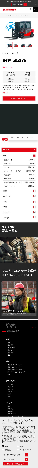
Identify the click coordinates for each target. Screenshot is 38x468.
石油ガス (10, 350)
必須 (6, 447)
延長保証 (10, 409)
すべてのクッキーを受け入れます (16, 463)
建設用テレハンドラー (15, 365)
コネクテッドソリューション (17, 416)
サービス (9, 403)
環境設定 (8, 450)
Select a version (19, 4)
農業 (9, 343)
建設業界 (10, 345)
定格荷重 (27, 75)
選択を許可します (16, 459)
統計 (21, 447)
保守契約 (10, 411)
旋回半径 (10, 81)
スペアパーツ (12, 414)
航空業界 (10, 352)
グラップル (11, 391)
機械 (7, 361)
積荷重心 (27, 81)
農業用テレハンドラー (15, 367)
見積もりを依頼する (23, 98)
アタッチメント (11, 381)
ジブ (9, 394)
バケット (10, 384)
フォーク (10, 389)
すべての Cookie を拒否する (16, 454)
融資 (9, 406)
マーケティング (25, 450)
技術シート (6, 67)
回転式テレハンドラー (15, 369)
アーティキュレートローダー (17, 372)
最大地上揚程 (10, 75)
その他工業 (11, 347)
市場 (7, 339)
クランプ (10, 387)
